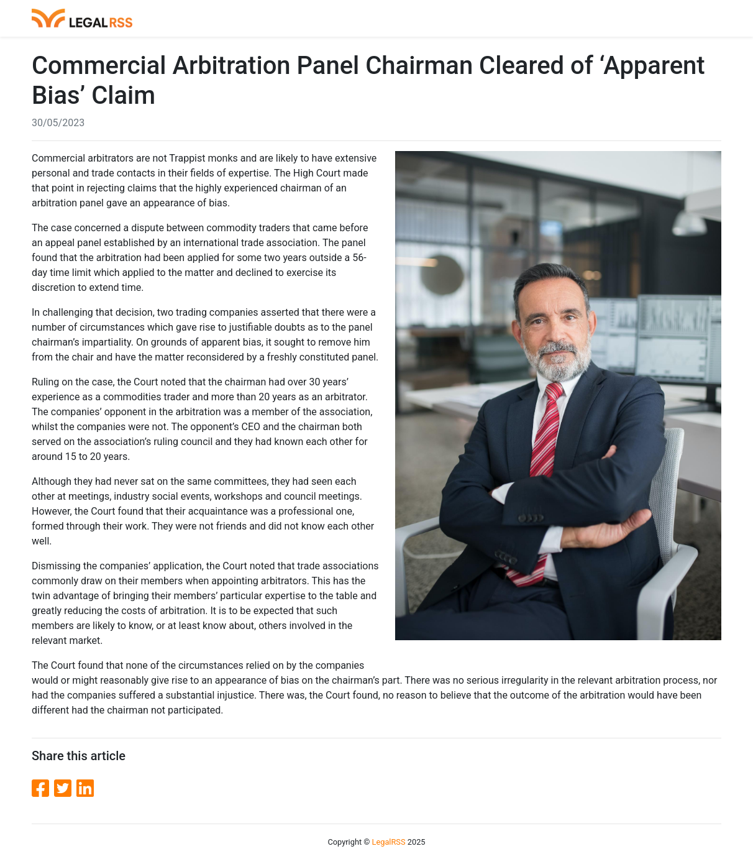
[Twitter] (65, 789)
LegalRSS (389, 842)
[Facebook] (43, 789)
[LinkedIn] (85, 789)
